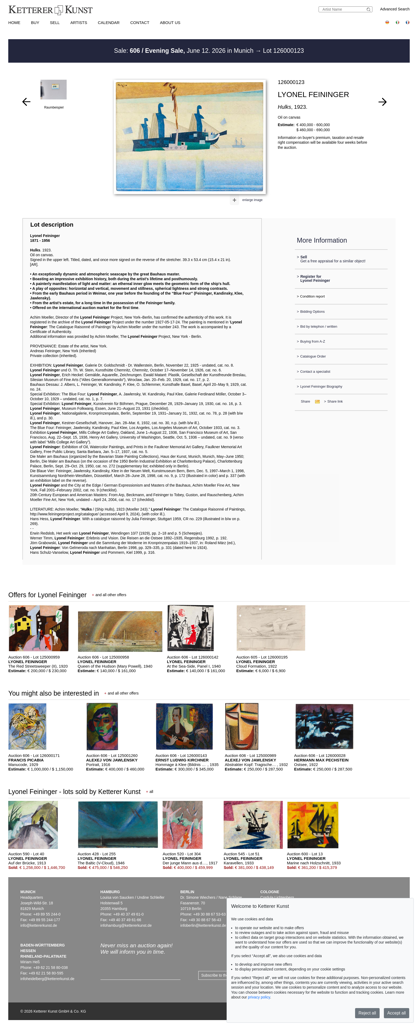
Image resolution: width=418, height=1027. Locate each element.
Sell (55, 22)
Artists (78, 22)
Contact (139, 22)
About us (170, 22)
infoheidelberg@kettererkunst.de (48, 979)
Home (14, 22)
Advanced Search (395, 9)
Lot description (52, 224)
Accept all (396, 1013)
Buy (35, 22)
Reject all (367, 1013)
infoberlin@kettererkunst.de (203, 925)
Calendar (109, 22)
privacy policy (259, 997)
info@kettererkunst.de (39, 925)
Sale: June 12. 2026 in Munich (184, 50)
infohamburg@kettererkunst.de (126, 925)
